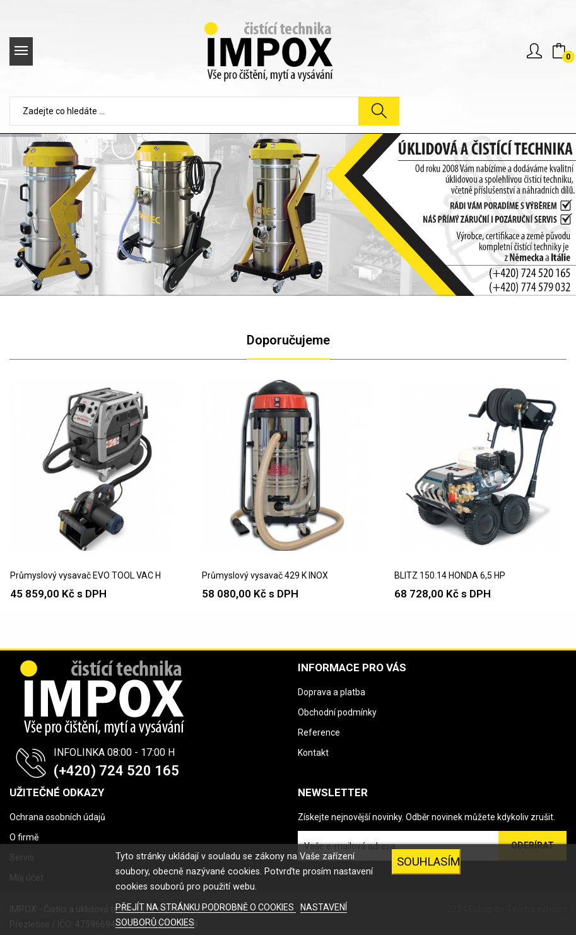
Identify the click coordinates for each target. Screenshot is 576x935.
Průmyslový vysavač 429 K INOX (265, 575)
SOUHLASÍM (429, 861)
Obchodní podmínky (337, 712)
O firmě (23, 837)
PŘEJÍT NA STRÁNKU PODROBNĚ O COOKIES (205, 907)
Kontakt (313, 753)
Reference (319, 732)
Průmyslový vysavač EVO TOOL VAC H (85, 575)
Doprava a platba (331, 692)
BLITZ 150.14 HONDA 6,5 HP (449, 575)
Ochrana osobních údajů (57, 817)
